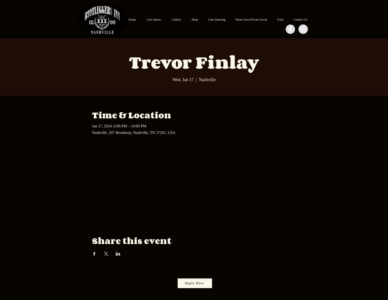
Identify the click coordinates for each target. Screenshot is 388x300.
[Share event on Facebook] (94, 254)
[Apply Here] (195, 283)
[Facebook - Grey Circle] (290, 29)
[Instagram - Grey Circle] (303, 29)
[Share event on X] (106, 254)
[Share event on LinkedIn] (118, 254)
